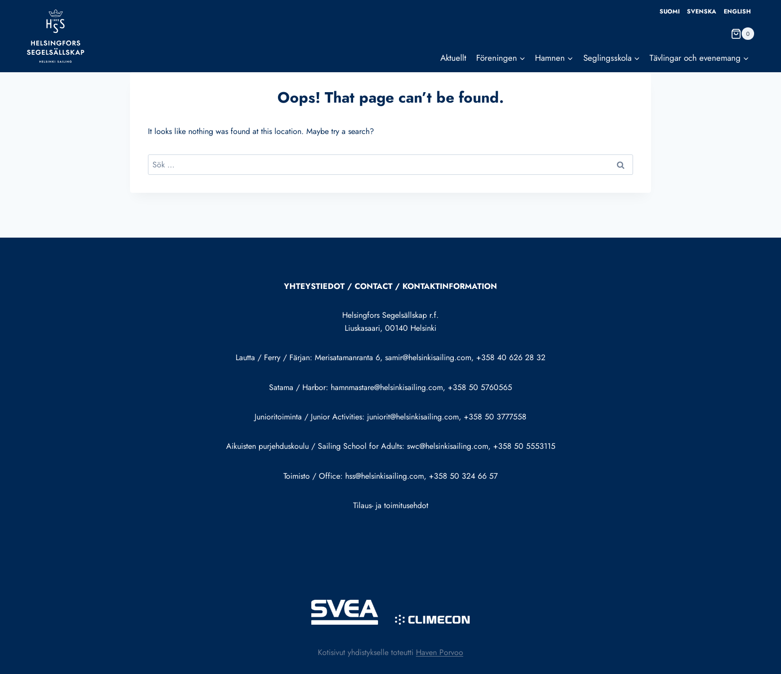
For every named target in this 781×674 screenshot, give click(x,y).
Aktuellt (453, 58)
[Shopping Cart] (742, 33)
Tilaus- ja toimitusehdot (390, 505)
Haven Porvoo (439, 652)
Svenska (701, 11)
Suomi (669, 11)
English (737, 11)
